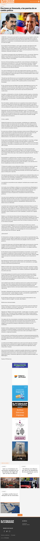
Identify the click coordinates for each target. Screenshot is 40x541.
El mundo (4, 466)
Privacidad (13, 535)
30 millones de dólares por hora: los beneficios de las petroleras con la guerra (30, 471)
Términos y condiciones (5, 535)
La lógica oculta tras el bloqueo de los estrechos (10, 494)
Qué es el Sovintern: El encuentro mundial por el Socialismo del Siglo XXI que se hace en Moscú (10, 471)
